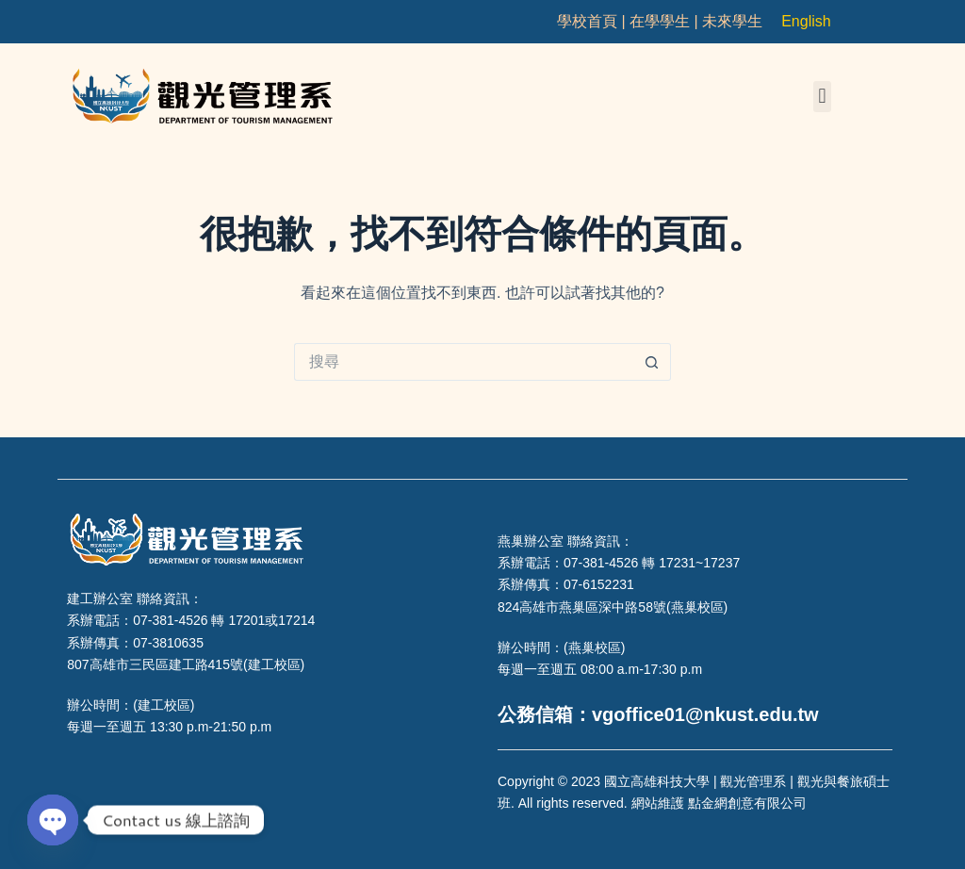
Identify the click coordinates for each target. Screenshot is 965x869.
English (805, 21)
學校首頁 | (593, 21)
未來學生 (732, 21)
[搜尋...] (463, 362)
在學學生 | (666, 21)
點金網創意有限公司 (747, 803)
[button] (822, 96)
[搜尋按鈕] (652, 362)
